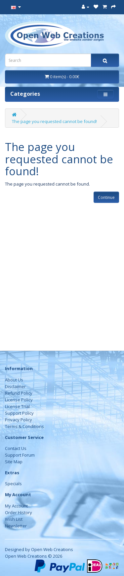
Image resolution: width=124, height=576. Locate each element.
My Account (16, 506)
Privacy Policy (18, 420)
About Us (14, 380)
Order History (18, 512)
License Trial (17, 406)
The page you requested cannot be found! (54, 121)
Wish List (13, 519)
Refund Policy (18, 393)
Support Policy (19, 413)
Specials (13, 484)
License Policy (19, 400)
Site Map (13, 462)
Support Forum (20, 455)
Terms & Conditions (24, 426)
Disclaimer (15, 386)
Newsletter (16, 526)
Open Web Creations (52, 549)
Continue (106, 197)
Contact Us (15, 448)
